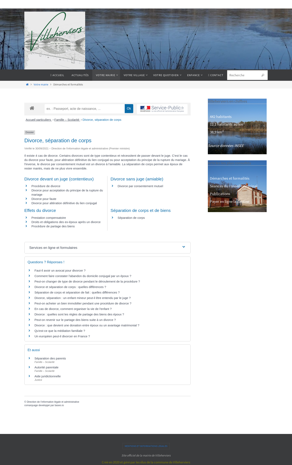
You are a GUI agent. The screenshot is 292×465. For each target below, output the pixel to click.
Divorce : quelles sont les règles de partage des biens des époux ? (79, 314)
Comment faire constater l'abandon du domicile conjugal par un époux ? (82, 276)
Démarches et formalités (229, 178)
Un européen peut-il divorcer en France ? (62, 336)
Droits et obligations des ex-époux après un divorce (66, 222)
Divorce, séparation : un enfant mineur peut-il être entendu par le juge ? (82, 298)
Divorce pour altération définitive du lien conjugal (64, 203)
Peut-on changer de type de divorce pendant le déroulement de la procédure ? (87, 281)
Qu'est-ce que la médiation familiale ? (59, 330)
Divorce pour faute (43, 199)
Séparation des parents (50, 358)
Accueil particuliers (39, 119)
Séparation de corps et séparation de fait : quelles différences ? (77, 292)
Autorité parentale (46, 367)
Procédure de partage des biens (53, 226)
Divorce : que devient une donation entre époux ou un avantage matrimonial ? (86, 325)
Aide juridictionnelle (47, 376)
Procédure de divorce (45, 186)
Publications (220, 193)
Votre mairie (41, 84)
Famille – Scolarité (67, 119)
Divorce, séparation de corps (102, 119)
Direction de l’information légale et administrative (53, 401)
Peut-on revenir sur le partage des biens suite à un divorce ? (75, 320)
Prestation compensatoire (49, 217)
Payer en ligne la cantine (229, 201)
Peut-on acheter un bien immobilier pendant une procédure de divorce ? (82, 303)
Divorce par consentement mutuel (140, 186)
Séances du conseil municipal (234, 185)
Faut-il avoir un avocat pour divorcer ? (60, 270)
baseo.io (59, 405)
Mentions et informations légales (146, 446)
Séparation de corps (131, 217)
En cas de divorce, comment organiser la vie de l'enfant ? (73, 309)
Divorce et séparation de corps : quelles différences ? (70, 287)
